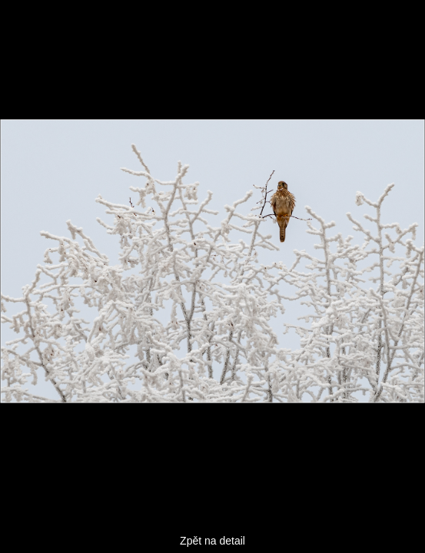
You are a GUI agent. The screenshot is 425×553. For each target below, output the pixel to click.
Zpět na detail (212, 541)
